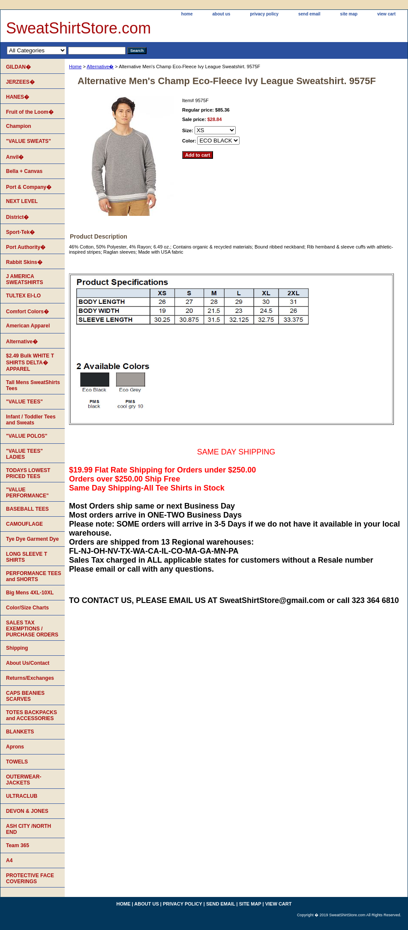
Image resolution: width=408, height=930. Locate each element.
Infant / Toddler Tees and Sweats (31, 420)
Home (75, 66)
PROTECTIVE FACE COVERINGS (30, 878)
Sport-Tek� (20, 232)
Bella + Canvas (24, 171)
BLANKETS (20, 732)
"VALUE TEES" (24, 402)
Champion (18, 126)
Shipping (17, 648)
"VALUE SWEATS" (28, 141)
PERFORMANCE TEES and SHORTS (33, 576)
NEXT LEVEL (22, 201)
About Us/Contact (27, 663)
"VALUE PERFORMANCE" (27, 493)
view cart (386, 14)
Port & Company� (28, 187)
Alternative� (100, 66)
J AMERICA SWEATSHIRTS (24, 279)
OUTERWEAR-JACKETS (23, 780)
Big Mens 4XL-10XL (30, 593)
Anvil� (15, 157)
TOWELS (17, 762)
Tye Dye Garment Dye (32, 539)
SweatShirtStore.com (78, 28)
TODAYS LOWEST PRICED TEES (28, 473)
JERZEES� (20, 82)
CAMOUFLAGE (24, 524)
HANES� (17, 97)
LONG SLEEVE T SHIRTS (26, 557)
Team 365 (17, 845)
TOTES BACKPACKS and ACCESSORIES (31, 715)
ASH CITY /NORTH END (28, 829)
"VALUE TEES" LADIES (24, 454)
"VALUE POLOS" (27, 436)
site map (349, 14)
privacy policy (264, 14)
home (187, 14)
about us (222, 14)
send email (309, 14)
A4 (9, 860)
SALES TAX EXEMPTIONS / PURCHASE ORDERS (32, 629)
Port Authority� (25, 247)
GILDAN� (18, 67)
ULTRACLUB (21, 796)
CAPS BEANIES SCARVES (25, 696)
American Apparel (28, 326)
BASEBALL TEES (27, 509)
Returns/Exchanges (30, 678)
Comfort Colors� (27, 312)
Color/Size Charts (27, 608)
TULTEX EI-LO (23, 296)
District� (17, 217)
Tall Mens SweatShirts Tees (33, 385)
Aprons (15, 747)
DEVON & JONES (27, 811)
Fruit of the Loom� (30, 112)
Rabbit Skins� (24, 262)
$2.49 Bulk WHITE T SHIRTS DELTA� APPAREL (30, 362)
